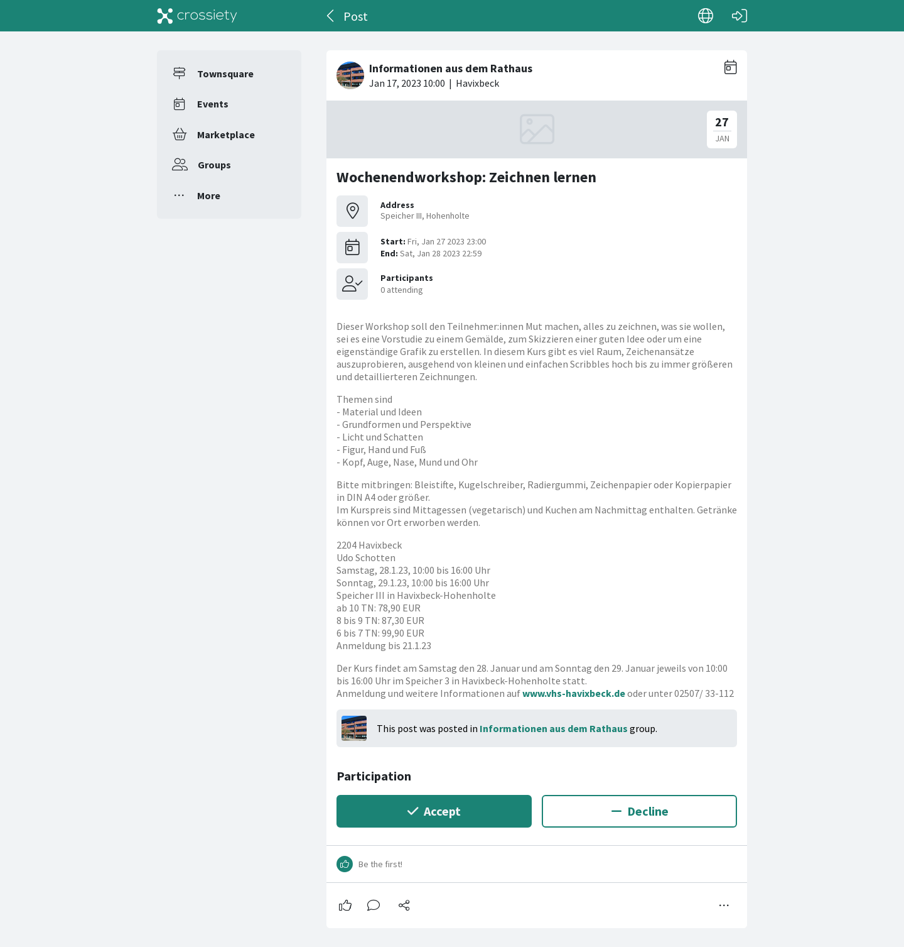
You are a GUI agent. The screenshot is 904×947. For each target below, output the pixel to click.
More (208, 195)
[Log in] (739, 15)
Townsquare (225, 73)
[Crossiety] (197, 15)
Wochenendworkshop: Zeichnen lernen (466, 177)
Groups (214, 164)
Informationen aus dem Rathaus (554, 728)
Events (213, 103)
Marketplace (226, 134)
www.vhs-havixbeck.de (573, 693)
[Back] (331, 15)
